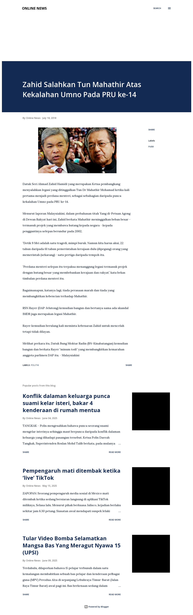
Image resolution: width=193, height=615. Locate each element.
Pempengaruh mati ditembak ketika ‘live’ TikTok (71, 474)
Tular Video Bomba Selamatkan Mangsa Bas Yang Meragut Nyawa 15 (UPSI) (72, 545)
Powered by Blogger (96, 606)
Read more (115, 452)
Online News (34, 8)
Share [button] (151, 129)
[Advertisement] (96, 39)
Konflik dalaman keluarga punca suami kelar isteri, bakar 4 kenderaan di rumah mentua (66, 403)
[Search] (157, 8)
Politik (151, 146)
